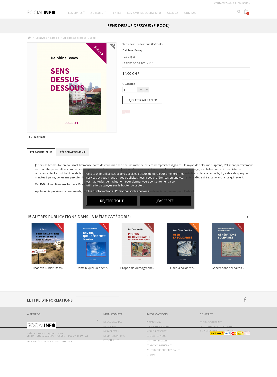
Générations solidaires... (228, 268)
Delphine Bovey (132, 50)
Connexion (244, 3)
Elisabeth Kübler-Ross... (47, 268)
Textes (116, 13)
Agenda (172, 13)
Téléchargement (73, 152)
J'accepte (165, 200)
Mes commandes (112, 321)
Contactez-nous (224, 3)
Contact (191, 13)
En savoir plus (41, 152)
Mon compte (113, 314)
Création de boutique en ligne (45, 370)
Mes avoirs (109, 326)
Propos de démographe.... (137, 268)
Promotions (153, 321)
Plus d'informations (99, 191)
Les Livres (75, 13)
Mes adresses (110, 331)
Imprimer (39, 137)
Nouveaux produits (157, 326)
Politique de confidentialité (163, 349)
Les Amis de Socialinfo (144, 13)
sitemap (150, 354)
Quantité (128, 84)
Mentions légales (156, 340)
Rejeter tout (112, 200)
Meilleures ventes (156, 331)
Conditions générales (159, 345)
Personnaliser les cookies (132, 191)
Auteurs (96, 13)
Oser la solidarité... (182, 268)
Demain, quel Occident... (92, 268)
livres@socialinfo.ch (221, 330)
